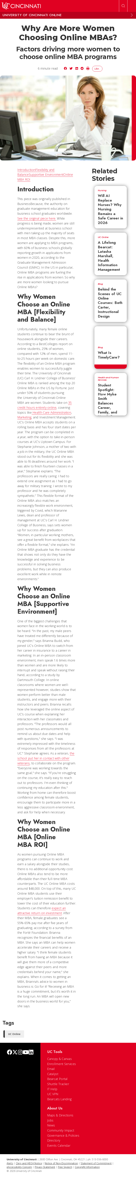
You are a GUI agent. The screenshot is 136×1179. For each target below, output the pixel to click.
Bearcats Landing (59, 1099)
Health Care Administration (51, 412)
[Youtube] (26, 1053)
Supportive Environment (46, 174)
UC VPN (52, 1094)
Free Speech (65, 1167)
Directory (53, 1140)
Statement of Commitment (96, 1163)
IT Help (52, 1089)
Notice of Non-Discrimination (61, 1163)
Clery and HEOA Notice (29, 1163)
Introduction (26, 170)
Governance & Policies (63, 1135)
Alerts (10, 1163)
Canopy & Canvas (59, 1059)
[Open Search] (123, 6)
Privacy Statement (45, 1167)
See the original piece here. (36, 218)
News (51, 1125)
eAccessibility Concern (19, 1167)
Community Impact (60, 1130)
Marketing (24, 417)
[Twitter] (15, 1053)
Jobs (50, 1120)
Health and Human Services (108, 378)
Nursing (102, 190)
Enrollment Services (61, 1064)
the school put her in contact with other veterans (45, 758)
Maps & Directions (60, 1115)
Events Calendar (59, 1145)
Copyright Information (87, 1167)
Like (97, 68)
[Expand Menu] (132, 15)
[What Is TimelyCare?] (110, 334)
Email (51, 1069)
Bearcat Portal (57, 1079)
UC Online (103, 237)
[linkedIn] (31, 1053)
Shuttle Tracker (58, 1084)
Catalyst (52, 1074)
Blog (100, 284)
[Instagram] (20, 1053)
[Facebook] (9, 1053)
